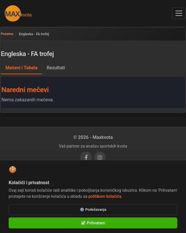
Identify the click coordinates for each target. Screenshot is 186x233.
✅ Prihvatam (93, 223)
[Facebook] (86, 157)
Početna (7, 34)
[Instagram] (100, 157)
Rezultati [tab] (56, 67)
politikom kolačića (104, 196)
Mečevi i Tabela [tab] (21, 67)
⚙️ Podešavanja (93, 209)
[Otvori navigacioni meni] (179, 13)
